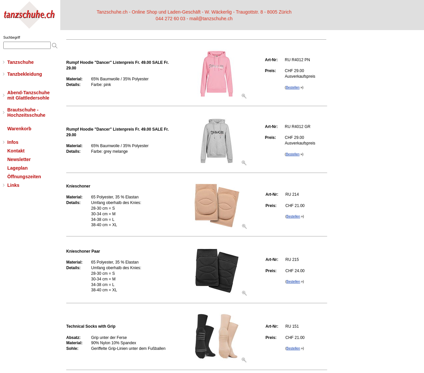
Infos (12, 142)
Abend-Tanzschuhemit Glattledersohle (28, 95)
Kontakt (16, 150)
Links (13, 185)
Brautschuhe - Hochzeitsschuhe (26, 112)
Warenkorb (19, 128)
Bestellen (292, 87)
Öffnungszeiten (24, 176)
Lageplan (17, 168)
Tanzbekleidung (24, 74)
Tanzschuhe (20, 62)
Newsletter (19, 159)
